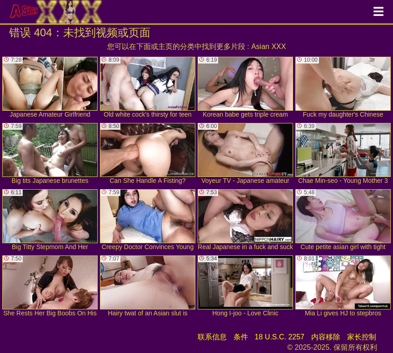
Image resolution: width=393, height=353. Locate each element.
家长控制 (361, 337)
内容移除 (325, 337)
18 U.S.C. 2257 (279, 337)
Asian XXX (268, 46)
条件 (241, 337)
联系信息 (212, 337)
